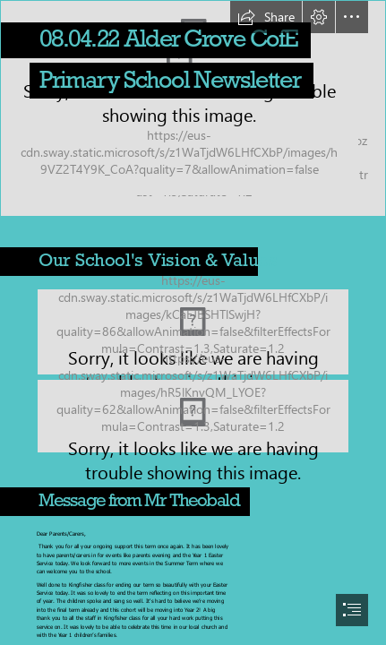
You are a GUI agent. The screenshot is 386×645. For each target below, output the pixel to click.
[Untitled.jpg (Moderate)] (193, 416)
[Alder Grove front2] (193, 108)
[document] (193, 322)
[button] (266, 17)
